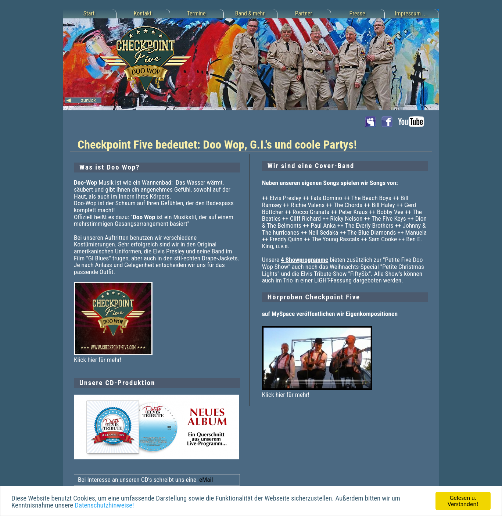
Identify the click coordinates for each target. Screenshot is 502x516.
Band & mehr (250, 13)
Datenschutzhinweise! (104, 506)
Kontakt (143, 13)
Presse (357, 13)
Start (89, 13)
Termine (196, 13)
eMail (205, 479)
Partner (303, 13)
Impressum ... (411, 13)
